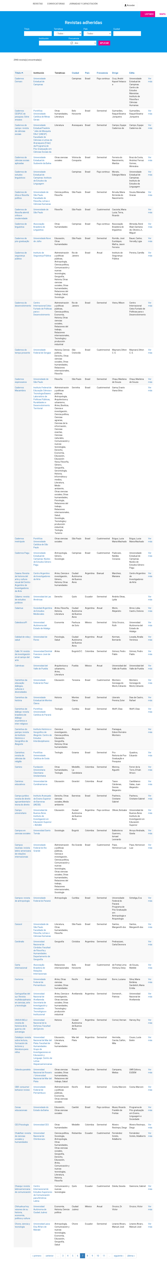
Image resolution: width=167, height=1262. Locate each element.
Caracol (18, 924)
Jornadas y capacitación (83, 4)
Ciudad (116, 29)
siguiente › (119, 1256)
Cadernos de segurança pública (21, 256)
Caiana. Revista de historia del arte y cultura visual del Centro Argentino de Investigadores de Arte (22, 582)
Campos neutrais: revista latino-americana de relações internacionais (23, 851)
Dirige (115, 73)
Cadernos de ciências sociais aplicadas (22, 160)
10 (98, 1256)
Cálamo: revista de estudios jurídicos (22, 599)
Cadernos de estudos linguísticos (21, 175)
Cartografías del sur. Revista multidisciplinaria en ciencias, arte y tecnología (23, 999)
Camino (18, 767)
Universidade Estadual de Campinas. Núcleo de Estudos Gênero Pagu (42, 559)
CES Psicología (22, 1124)
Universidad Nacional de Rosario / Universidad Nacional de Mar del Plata (42, 1075)
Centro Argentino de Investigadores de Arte (41, 576)
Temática (58, 29)
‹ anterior (49, 1256)
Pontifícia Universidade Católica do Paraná (42, 712)
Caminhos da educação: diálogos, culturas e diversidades (21, 686)
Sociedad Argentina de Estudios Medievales (42, 611)
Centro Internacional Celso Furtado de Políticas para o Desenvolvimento (42, 309)
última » (131, 1256)
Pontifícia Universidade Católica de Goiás (41, 755)
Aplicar (104, 43)
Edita (131, 73)
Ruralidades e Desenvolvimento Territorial (41, 405)
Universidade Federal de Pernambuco (39, 982)
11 (104, 1256)
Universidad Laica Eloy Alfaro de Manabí (41, 1227)
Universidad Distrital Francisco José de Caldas (42, 654)
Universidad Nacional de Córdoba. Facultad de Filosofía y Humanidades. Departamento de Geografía (41, 950)
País (86, 29)
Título (26, 29)
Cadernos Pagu (22, 553)
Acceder (129, 5)
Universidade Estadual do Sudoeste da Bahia (42, 160)
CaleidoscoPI (21, 622)
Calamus (19, 608)
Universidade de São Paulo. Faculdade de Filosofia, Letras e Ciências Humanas (42, 198)
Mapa (163, 14)
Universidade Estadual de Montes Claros (42, 700)
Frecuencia (74, 38)
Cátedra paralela (22, 1069)
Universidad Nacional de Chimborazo (39, 1136)
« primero (36, 1256)
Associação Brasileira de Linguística (39, 227)
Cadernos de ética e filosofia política (22, 195)
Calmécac (19, 665)
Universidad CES (41, 1124)
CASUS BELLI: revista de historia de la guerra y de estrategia (21, 1026)
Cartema (19, 979)
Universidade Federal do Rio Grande (40, 848)
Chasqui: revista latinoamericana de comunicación (23, 1189)
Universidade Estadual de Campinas (39, 81)
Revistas (38, 4)
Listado (149, 14)
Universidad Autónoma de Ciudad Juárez (40, 1209)
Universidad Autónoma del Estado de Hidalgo (41, 625)
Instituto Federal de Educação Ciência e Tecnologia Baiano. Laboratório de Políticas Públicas (42, 393)
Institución (44, 38)
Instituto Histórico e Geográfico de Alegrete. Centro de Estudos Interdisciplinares (42, 735)
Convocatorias (56, 4)
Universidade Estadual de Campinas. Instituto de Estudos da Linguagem (42, 178)
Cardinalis (19, 941)
